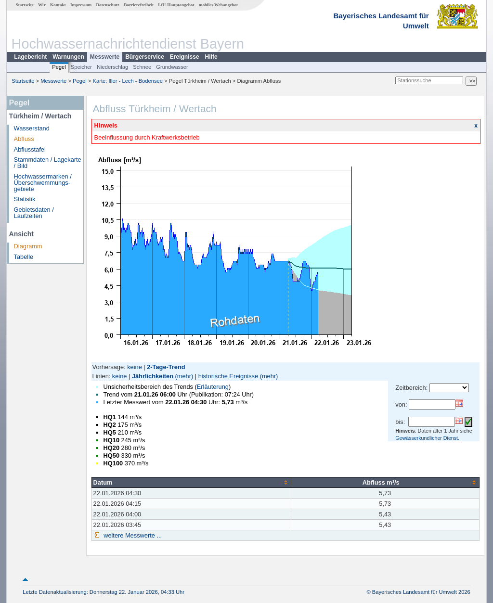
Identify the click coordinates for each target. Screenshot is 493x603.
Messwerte (104, 56)
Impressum (80, 4)
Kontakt (58, 4)
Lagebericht (30, 56)
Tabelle (24, 256)
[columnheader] (191, 482)
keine (134, 367)
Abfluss (24, 138)
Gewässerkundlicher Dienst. (427, 438)
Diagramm (28, 246)
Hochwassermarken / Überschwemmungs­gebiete (43, 182)
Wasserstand (32, 128)
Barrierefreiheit (139, 4)
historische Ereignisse (228, 376)
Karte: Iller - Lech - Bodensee (128, 81)
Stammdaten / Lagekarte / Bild (47, 162)
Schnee (142, 67)
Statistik (25, 199)
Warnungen (68, 56)
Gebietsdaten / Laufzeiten (34, 212)
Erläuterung (213, 386)
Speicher (81, 67)
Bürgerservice (144, 56)
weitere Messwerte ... (132, 535)
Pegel (59, 67)
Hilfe (211, 56)
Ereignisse (184, 56)
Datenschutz (107, 4)
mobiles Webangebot (218, 4)
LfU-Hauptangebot (176, 4)
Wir (42, 4)
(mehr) (184, 376)
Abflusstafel (30, 149)
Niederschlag (112, 67)
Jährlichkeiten (152, 376)
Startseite (25, 4)
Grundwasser (172, 67)
